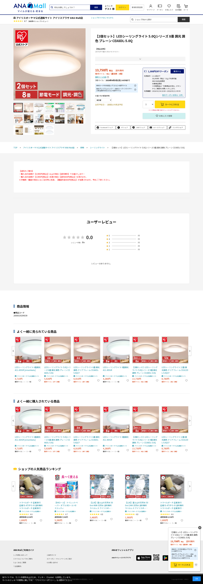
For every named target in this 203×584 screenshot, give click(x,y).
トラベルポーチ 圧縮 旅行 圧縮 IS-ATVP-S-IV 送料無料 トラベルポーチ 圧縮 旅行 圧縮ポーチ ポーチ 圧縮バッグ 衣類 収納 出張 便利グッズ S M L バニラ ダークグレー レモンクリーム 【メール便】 (31, 505)
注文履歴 (178, 10)
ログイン (122, 7)
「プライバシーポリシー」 (45, 580)
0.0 (89, 237)
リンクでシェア (178, 127)
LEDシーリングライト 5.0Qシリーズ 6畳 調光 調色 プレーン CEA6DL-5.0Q (57, 370)
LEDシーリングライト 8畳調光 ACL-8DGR (116, 368)
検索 (96, 7)
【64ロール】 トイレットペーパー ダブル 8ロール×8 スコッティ (66, 505)
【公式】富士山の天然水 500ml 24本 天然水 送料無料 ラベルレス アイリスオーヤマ (136, 505)
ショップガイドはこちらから (102, 17)
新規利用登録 (137, 7)
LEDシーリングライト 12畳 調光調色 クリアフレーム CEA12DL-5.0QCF (175, 370)
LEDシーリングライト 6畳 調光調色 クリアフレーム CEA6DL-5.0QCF (87, 370)
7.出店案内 (17, 566)
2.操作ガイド (51, 555)
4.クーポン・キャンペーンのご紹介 (59, 559)
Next (189, 351)
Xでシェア (124, 127)
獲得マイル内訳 (100, 77)
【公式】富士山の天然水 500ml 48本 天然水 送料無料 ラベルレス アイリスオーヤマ (101, 505)
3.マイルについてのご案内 (22, 559)
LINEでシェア (140, 127)
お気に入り (169, 10)
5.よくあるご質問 (19, 562)
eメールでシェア (158, 127)
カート (186, 10)
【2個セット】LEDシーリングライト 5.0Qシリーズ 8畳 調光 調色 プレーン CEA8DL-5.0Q (144, 370)
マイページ (151, 10)
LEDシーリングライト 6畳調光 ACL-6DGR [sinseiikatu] (27, 368)
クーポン (160, 10)
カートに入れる (184, 564)
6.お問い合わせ (52, 562)
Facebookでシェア (106, 127)
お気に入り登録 (165, 115)
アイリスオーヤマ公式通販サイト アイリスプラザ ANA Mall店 (49, 17)
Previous (13, 351)
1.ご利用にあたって (20, 555)
